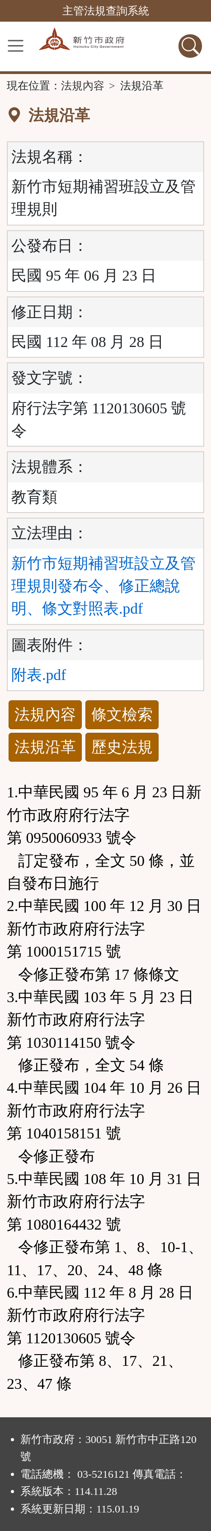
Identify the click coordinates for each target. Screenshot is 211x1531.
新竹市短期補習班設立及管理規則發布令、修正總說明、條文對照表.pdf (103, 586)
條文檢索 (122, 714)
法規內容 (82, 86)
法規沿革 (45, 747)
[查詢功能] (190, 46)
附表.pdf (38, 674)
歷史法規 (122, 747)
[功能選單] (15, 45)
